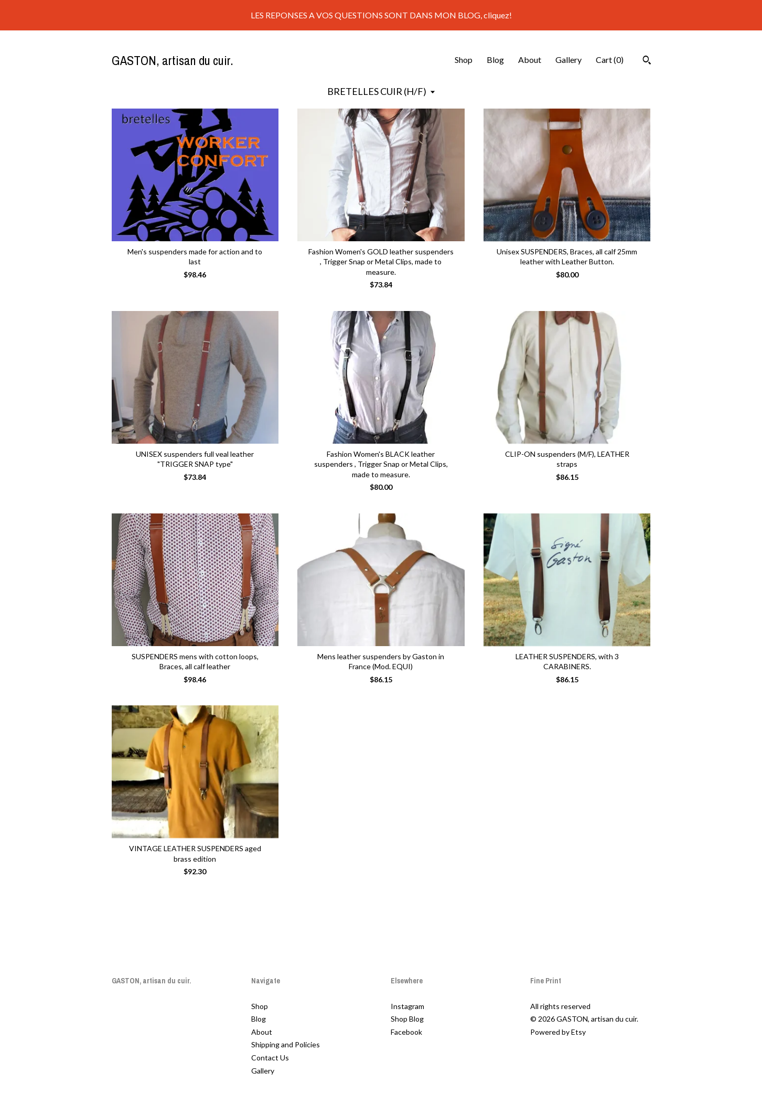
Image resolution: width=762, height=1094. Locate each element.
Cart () (610, 60)
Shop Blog (407, 1018)
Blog (495, 60)
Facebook (406, 1031)
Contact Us (270, 1057)
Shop (464, 60)
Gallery (568, 60)
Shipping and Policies (285, 1044)
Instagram (407, 1006)
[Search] (647, 61)
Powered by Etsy (558, 1031)
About (529, 60)
